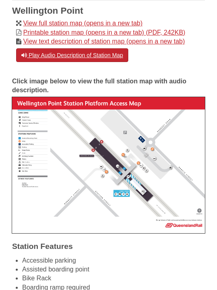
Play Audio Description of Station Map (72, 55)
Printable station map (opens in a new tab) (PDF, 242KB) (104, 32)
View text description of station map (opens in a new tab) (104, 41)
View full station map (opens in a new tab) (82, 23)
